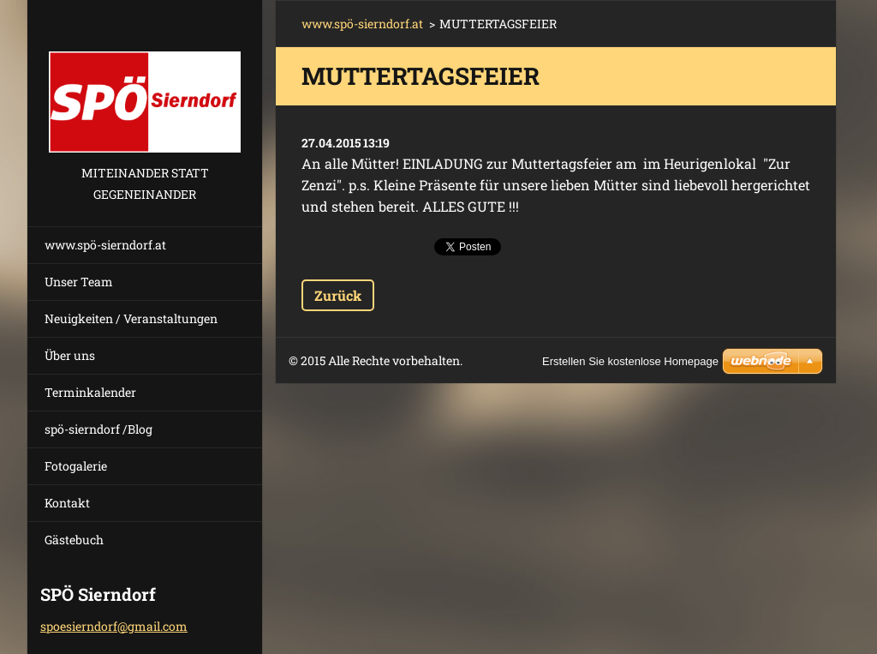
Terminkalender (90, 392)
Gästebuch (74, 539)
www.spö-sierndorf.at (105, 245)
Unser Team (79, 281)
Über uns (70, 355)
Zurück (337, 295)
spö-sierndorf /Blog (98, 429)
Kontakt (67, 503)
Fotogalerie (76, 466)
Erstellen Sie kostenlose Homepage (630, 361)
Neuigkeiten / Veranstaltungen (131, 318)
